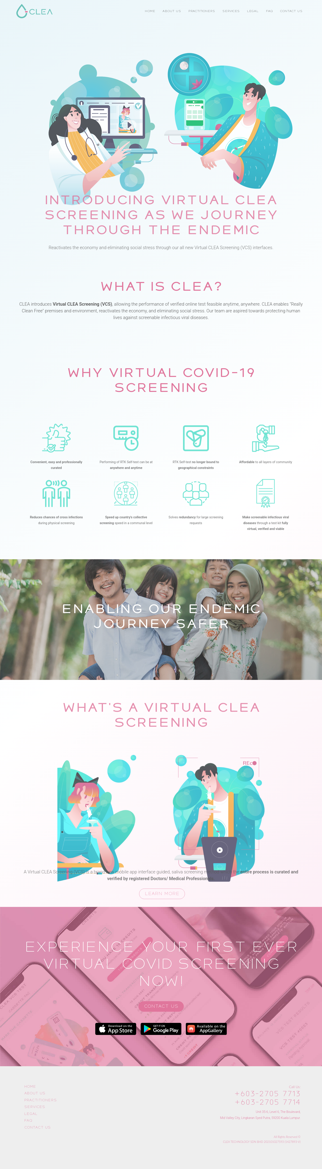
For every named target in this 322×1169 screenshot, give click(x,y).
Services (34, 1107)
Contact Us (161, 1006)
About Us (34, 1093)
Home (30, 1087)
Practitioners (40, 1100)
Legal (31, 1114)
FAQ (28, 1121)
